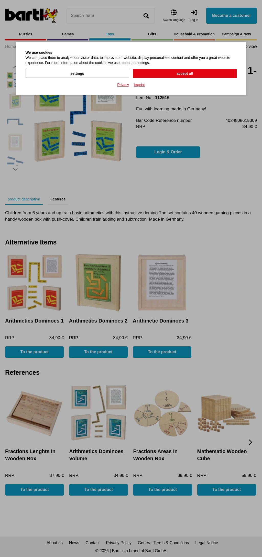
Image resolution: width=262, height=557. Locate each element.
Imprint (139, 85)
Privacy (123, 85)
